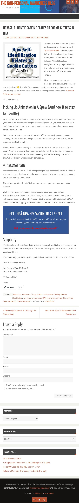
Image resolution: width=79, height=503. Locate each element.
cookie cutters (48, 294)
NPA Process (42, 37)
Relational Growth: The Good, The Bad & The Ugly (25, 471)
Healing (57, 294)
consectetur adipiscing (39, 488)
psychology (51, 298)
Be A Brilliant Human (12, 458)
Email (6, 366)
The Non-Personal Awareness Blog (28, 3)
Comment (8, 334)
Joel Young (12, 37)
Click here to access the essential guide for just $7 (35, 228)
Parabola (39, 493)
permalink (50, 301)
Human (64, 294)
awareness (26, 294)
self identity (12, 301)
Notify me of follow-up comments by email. (25, 385)
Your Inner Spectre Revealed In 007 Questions (60, 312)
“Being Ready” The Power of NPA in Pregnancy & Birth (26, 462)
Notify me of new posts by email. (20, 388)
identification (17, 298)
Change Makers (36, 294)
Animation (17, 294)
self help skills (61, 298)
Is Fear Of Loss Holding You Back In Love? (21, 466)
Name (6, 357)
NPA (44, 298)
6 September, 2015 (27, 37)
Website (6, 375)
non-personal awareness (32, 298)
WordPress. (49, 493)
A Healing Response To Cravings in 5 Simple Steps (19, 312)
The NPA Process (51, 50)
